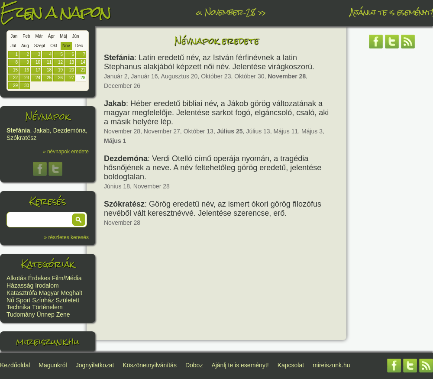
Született (67, 300)
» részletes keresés (66, 237)
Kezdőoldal (15, 365)
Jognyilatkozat (95, 365)
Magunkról (53, 365)
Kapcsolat (291, 365)
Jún (75, 36)
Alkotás (16, 278)
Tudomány (20, 314)
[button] (78, 220)
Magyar (49, 292)
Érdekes (39, 278)
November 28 (230, 12)
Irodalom (46, 285)
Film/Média (66, 278)
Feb (26, 36)
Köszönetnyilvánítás (150, 365)
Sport (23, 300)
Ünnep (46, 314)
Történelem (47, 307)
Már (39, 36)
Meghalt (71, 292)
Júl (13, 45)
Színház (43, 300)
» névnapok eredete (66, 152)
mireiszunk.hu (47, 341)
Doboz (194, 365)
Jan (13, 36)
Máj (63, 36)
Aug (25, 45)
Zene (63, 314)
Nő (10, 300)
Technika (18, 307)
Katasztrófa (21, 292)
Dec (79, 45)
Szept (39, 45)
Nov (66, 45)
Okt (53, 45)
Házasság (19, 285)
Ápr (51, 36)
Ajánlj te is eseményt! (391, 12)
